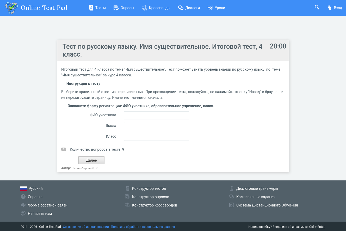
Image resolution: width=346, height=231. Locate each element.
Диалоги (189, 7)
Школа (110, 126)
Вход (334, 7)
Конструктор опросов (150, 197)
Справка (35, 197)
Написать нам (40, 213)
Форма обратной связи (47, 205)
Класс (111, 136)
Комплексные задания (255, 197)
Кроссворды (156, 7)
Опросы (124, 7)
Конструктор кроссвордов (154, 205)
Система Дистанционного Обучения (267, 205)
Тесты (97, 7)
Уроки (216, 7)
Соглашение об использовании (86, 227)
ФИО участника (103, 115)
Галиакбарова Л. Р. (85, 168)
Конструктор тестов (149, 188)
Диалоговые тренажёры (257, 188)
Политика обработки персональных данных (143, 227)
